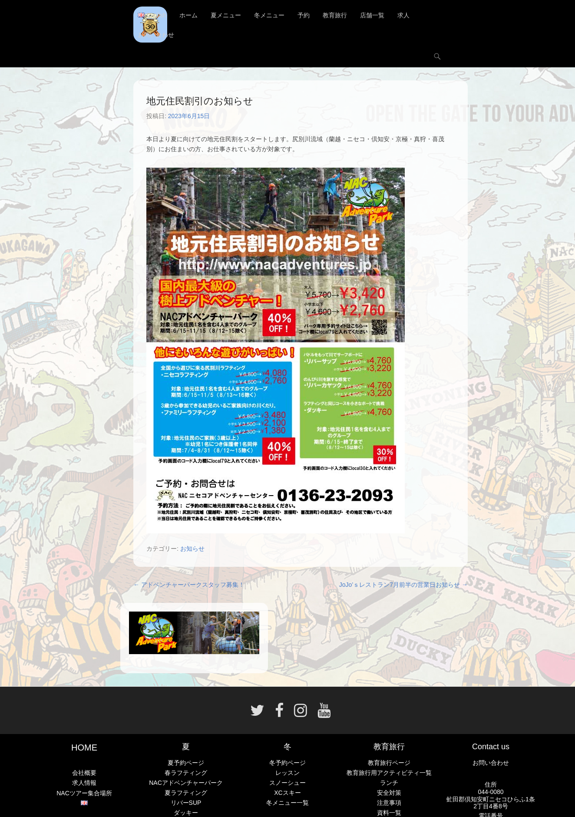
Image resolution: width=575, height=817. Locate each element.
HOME (84, 747)
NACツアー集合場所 (84, 793)
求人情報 (84, 783)
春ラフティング (186, 772)
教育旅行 (335, 15)
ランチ (389, 782)
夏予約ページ (186, 762)
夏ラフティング (186, 792)
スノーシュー (287, 782)
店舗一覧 (372, 15)
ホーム (188, 15)
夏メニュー (226, 15)
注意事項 (389, 803)
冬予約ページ (287, 762)
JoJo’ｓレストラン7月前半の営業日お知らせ (403, 584)
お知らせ (192, 548)
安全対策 (389, 792)
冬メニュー (269, 15)
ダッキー (186, 813)
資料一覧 (389, 813)
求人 (403, 15)
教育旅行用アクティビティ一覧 (389, 772)
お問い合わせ (156, 34)
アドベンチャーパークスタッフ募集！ (189, 584)
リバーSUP (186, 803)
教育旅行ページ (389, 762)
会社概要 (84, 772)
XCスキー (287, 792)
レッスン (287, 772)
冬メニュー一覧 (287, 803)
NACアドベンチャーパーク (186, 782)
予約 (303, 15)
